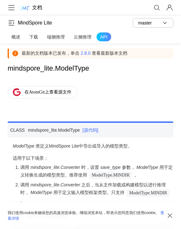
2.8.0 (85, 53)
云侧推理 (82, 36)
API (104, 36)
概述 (15, 36)
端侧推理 (56, 36)
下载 (33, 36)
